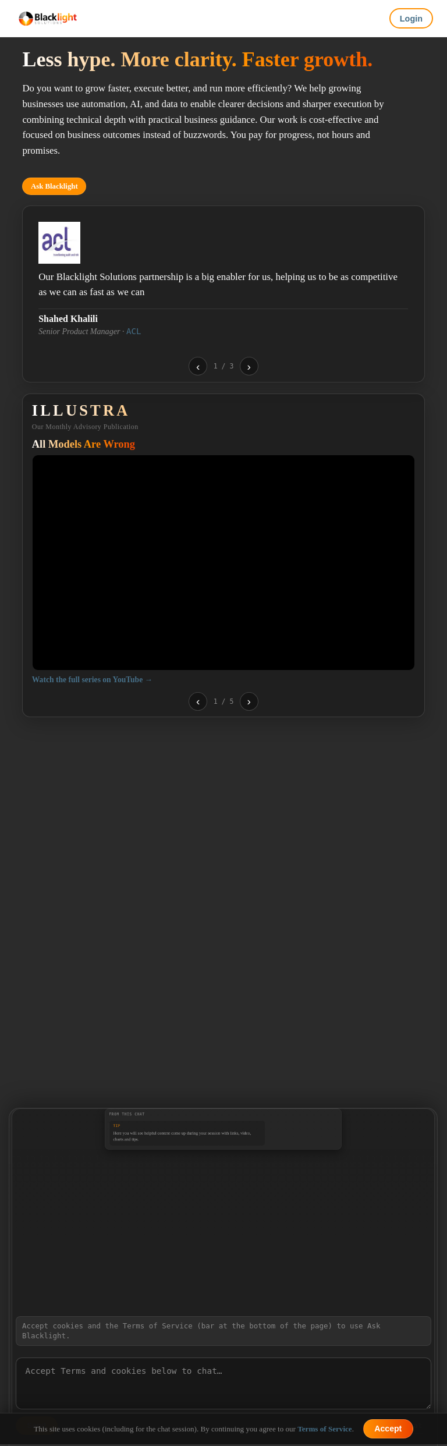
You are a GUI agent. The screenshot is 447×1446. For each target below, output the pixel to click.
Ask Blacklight (54, 186)
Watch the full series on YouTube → (92, 679)
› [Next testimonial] (249, 366)
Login (411, 18)
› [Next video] (249, 701)
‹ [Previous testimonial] (198, 366)
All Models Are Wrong (83, 444)
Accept (388, 1428)
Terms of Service (324, 1428)
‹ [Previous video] (198, 701)
